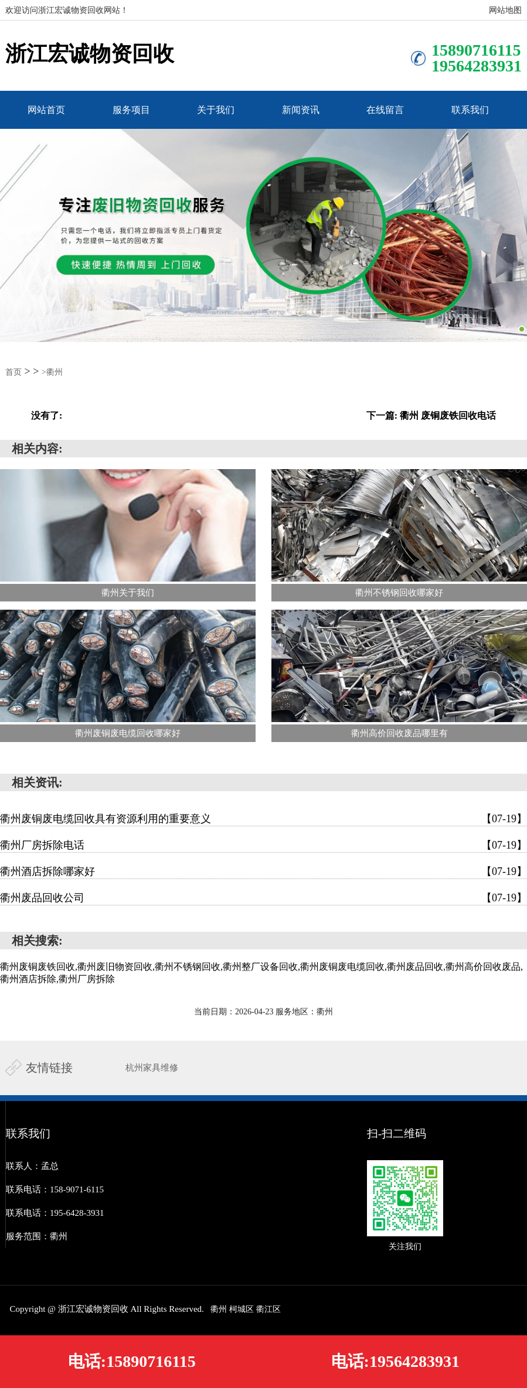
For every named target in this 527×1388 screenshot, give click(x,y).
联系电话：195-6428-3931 (55, 1213)
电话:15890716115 (132, 1361)
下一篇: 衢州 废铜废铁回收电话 (431, 415)
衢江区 (268, 1309)
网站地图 (505, 10)
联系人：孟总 (32, 1166)
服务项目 (131, 110)
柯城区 (241, 1309)
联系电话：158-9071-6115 (55, 1189)
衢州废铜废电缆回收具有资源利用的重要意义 (263, 819)
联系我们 (470, 110)
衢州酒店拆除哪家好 (263, 871)
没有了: (46, 415)
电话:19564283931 (395, 1361)
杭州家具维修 (151, 1067)
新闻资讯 (300, 110)
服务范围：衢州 (36, 1236)
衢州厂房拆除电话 (263, 845)
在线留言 (385, 110)
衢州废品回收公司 (263, 898)
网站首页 (46, 110)
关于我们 (215, 110)
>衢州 (52, 372)
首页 (13, 372)
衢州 (218, 1309)
